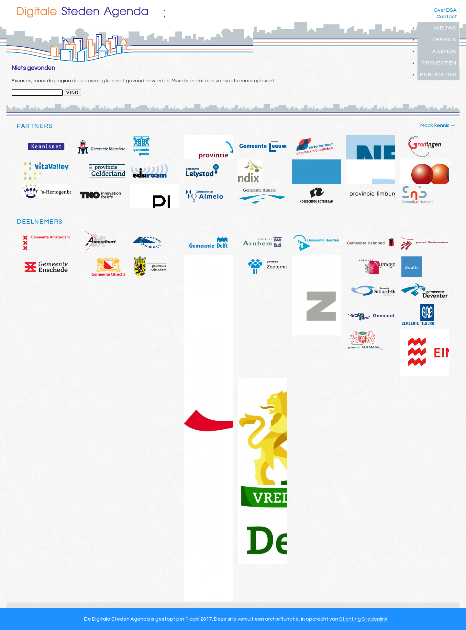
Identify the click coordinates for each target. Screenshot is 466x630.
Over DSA (445, 10)
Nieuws (445, 27)
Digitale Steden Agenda (82, 12)
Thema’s (444, 39)
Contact (447, 16)
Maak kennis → (438, 125)
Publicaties (438, 74)
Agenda (444, 51)
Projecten (439, 62)
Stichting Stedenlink (363, 619)
